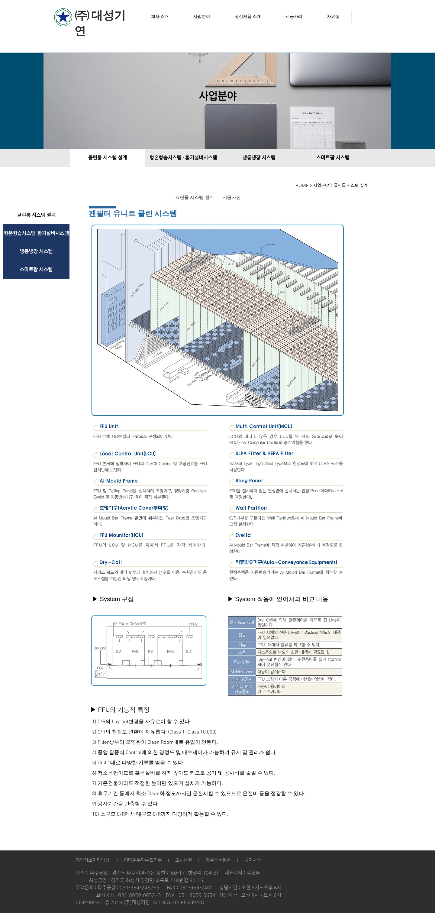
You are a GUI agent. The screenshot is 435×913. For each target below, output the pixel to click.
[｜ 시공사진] (228, 198)
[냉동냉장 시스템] (258, 158)
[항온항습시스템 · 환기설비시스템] (183, 158)
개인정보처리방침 (92, 860)
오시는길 (183, 860)
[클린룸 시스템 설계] (107, 158)
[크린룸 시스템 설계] (194, 198)
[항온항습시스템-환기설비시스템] (36, 233)
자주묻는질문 (218, 860)
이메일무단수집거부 (143, 860)
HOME (301, 185)
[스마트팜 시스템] (332, 158)
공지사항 (252, 860)
